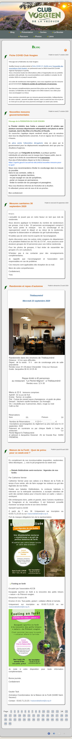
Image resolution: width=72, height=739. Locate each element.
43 (66, 720)
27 (57, 716)
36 (34, 720)
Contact (67, 1)
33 (20, 720)
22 (34, 716)
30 (6, 720)
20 (24, 716)
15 (66, 711)
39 (48, 720)
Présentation (26, 32)
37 (38, 720)
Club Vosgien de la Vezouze (36, 17)
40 (52, 720)
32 (15, 720)
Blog (11, 32)
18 (15, 716)
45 (10, 724)
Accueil (56, 1)
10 (43, 711)
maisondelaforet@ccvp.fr (37, 514)
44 (6, 724)
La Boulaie (57, 32)
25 (48, 716)
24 (43, 716)
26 (52, 716)
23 (38, 716)
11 (48, 711)
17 (10, 716)
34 (24, 720)
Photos (38, 36)
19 (20, 716)
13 (57, 711)
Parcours (23, 36)
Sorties (43, 32)
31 (10, 720)
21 (29, 716)
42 (62, 720)
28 (62, 716)
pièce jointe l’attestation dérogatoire (27, 143)
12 (53, 711)
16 (6, 716)
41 (57, 720)
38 (43, 720)
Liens (50, 36)
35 (29, 720)
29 (66, 716)
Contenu (61, 1)
